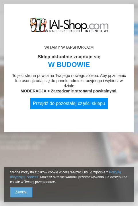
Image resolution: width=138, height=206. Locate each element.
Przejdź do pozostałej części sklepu (69, 103)
